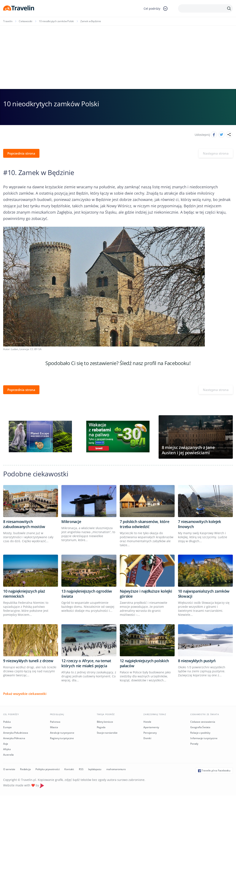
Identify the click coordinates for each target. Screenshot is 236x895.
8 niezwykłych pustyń (197, 660)
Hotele (147, 722)
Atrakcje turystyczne (62, 733)
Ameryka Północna (14, 738)
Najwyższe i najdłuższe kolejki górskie (146, 594)
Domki (147, 738)
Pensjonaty (149, 733)
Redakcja (25, 769)
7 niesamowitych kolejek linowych (199, 524)
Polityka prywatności (47, 769)
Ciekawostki (25, 21)
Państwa (55, 722)
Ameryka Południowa (15, 733)
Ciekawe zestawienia (202, 722)
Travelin (7, 21)
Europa (7, 727)
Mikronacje (71, 521)
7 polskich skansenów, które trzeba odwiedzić (144, 524)
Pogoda (101, 727)
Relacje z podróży (200, 733)
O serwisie (9, 769)
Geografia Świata (200, 727)
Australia (8, 754)
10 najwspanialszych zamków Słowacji (203, 594)
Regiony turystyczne (62, 738)
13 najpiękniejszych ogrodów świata (86, 594)
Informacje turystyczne (203, 738)
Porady (194, 743)
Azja (5, 743)
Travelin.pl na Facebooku (214, 770)
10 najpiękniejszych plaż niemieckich (24, 594)
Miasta (54, 727)
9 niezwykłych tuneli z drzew (28, 660)
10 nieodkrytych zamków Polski (56, 21)
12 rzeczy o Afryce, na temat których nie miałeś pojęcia (86, 663)
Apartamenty (151, 727)
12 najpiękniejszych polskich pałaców (144, 663)
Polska (7, 722)
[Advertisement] (118, 57)
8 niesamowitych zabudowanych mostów (24, 524)
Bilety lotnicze (105, 722)
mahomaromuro (116, 769)
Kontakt (69, 769)
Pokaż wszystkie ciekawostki (24, 693)
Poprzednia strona (21, 153)
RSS (81, 769)
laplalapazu (94, 769)
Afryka (7, 749)
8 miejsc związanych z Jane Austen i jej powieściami (188, 450)
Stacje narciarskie (107, 733)
